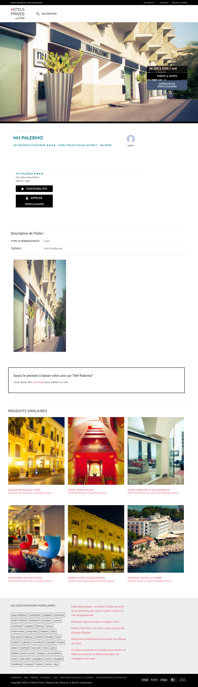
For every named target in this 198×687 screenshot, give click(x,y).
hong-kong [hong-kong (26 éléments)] (32, 631)
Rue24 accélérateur (82, 682)
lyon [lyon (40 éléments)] (58, 636)
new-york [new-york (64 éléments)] (36, 647)
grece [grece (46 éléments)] (49, 626)
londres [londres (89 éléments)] (39, 636)
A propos (164, 2)
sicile (26, 130)
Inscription (150, 2)
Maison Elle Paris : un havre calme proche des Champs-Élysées (98, 630)
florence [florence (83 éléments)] (40, 626)
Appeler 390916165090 (34, 201)
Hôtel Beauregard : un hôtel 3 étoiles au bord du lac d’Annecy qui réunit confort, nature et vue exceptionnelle (97, 611)
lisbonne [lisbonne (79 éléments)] (29, 636)
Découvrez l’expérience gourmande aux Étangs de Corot (98, 641)
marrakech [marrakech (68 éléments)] (39, 642)
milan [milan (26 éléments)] (14, 647)
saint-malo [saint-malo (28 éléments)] (25, 658)
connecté (38, 382)
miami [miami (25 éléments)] (61, 642)
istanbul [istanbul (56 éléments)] (44, 631)
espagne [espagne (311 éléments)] (29, 626)
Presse (34, 677)
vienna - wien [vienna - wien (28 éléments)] (52, 664)
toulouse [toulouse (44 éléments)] (29, 664)
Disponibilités (34, 188)
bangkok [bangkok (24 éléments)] (47, 615)
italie (16, 130)
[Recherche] (37, 13)
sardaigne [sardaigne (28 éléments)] (37, 658)
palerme (38, 130)
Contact (46, 677)
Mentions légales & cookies (77, 677)
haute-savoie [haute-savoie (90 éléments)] (18, 631)
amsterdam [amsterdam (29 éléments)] (35, 615)
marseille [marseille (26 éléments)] (51, 642)
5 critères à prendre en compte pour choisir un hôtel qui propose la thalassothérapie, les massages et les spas (98, 654)
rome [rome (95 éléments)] (14, 658)
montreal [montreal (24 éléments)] (24, 647)
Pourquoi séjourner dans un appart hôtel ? (96, 621)
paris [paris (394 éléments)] (53, 647)
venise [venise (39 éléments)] (39, 664)
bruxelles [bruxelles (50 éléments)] (46, 620)
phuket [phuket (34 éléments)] (15, 653)
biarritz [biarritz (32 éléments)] (23, 620)
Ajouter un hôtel (179, 2)
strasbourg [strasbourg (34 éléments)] (17, 664)
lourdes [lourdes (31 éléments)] (49, 636)
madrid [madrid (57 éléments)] (15, 642)
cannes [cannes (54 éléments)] (57, 620)
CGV (55, 677)
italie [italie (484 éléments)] (53, 631)
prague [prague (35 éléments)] (41, 653)
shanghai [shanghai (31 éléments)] (58, 658)
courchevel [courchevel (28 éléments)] (17, 626)
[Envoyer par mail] (164, 93)
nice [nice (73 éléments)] (46, 647)
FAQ (26, 677)
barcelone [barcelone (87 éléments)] (59, 615)
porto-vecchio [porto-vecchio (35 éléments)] (28, 653)
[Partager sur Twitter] (158, 93)
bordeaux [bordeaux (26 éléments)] (34, 620)
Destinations (49, 13)
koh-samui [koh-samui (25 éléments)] (17, 636)
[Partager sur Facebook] (152, 93)
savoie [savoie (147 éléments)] (48, 658)
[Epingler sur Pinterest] (171, 93)
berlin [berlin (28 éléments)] (14, 620)
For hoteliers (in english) (111, 677)
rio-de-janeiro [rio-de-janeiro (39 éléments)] (54, 653)
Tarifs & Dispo (167, 75)
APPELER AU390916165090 (167, 85)
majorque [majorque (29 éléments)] (26, 642)
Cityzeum (64, 682)
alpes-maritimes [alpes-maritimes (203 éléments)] (19, 615)
